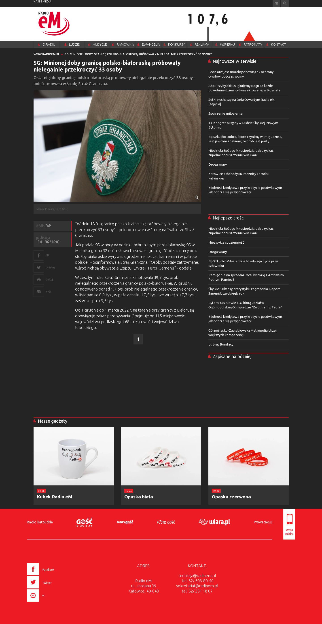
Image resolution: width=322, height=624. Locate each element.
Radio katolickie (40, 522)
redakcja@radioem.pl (197, 575)
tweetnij (50, 267)
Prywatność (263, 522)
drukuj (49, 279)
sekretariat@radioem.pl (197, 586)
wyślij (48, 291)
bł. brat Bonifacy (220, 344)
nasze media (42, 1)
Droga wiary (217, 164)
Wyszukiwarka (285, 3)
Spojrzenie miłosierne (225, 113)
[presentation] (50, 602)
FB (47, 255)
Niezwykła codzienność (226, 242)
